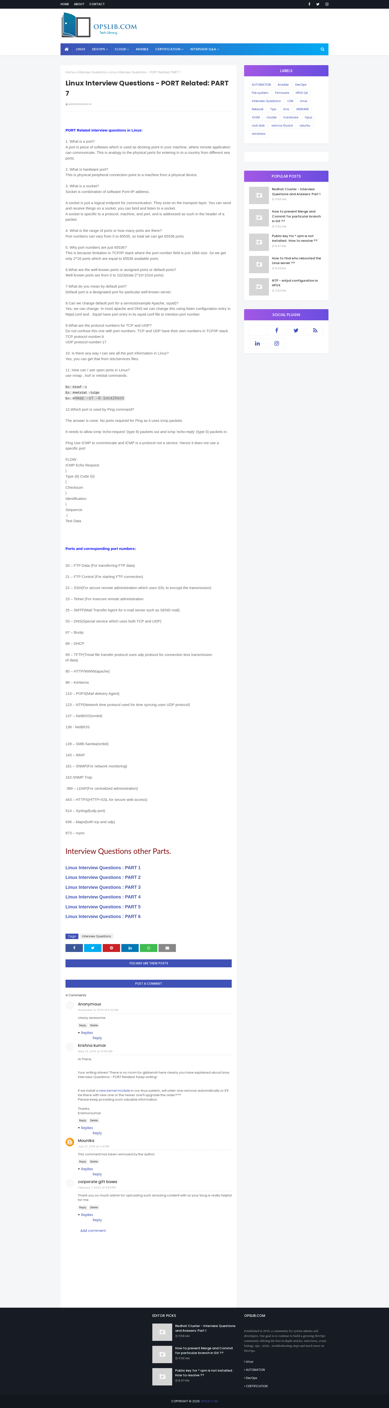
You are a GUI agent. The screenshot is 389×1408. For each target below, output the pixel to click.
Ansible (283, 84)
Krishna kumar (92, 1045)
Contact (97, 4)
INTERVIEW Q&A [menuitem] (203, 49)
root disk (258, 125)
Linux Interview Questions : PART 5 (103, 906)
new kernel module (114, 1090)
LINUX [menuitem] (80, 49)
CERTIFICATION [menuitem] (168, 49)
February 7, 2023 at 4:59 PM (97, 1188)
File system (260, 93)
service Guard (282, 125)
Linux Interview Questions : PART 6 (103, 916)
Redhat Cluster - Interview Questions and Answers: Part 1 (296, 191)
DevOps (301, 84)
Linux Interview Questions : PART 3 (103, 887)
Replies (87, 1032)
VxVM (256, 117)
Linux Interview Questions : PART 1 (103, 867)
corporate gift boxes (97, 1181)
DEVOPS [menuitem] (98, 49)
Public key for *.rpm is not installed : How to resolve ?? (295, 238)
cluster (271, 117)
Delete (94, 1025)
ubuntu (304, 125)
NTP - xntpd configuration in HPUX (295, 283)
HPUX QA (302, 93)
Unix (286, 109)
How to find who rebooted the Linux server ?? (296, 261)
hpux (308, 117)
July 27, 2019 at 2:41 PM (93, 1146)
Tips (273, 109)
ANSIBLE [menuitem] (142, 49)
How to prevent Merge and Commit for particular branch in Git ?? (296, 216)
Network (257, 109)
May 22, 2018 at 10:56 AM (95, 1051)
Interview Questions (91, 72)
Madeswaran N (79, 104)
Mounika (86, 1140)
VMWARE (302, 109)
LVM (290, 101)
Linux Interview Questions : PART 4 (103, 896)
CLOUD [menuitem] (120, 49)
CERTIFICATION (257, 1386)
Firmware (282, 93)
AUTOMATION (261, 84)
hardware (290, 117)
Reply (82, 1025)
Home (65, 4)
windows (258, 134)
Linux (303, 101)
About (79, 4)
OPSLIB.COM (209, 1401)
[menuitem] (67, 49)
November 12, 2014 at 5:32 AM (98, 1010)
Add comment (93, 1230)
